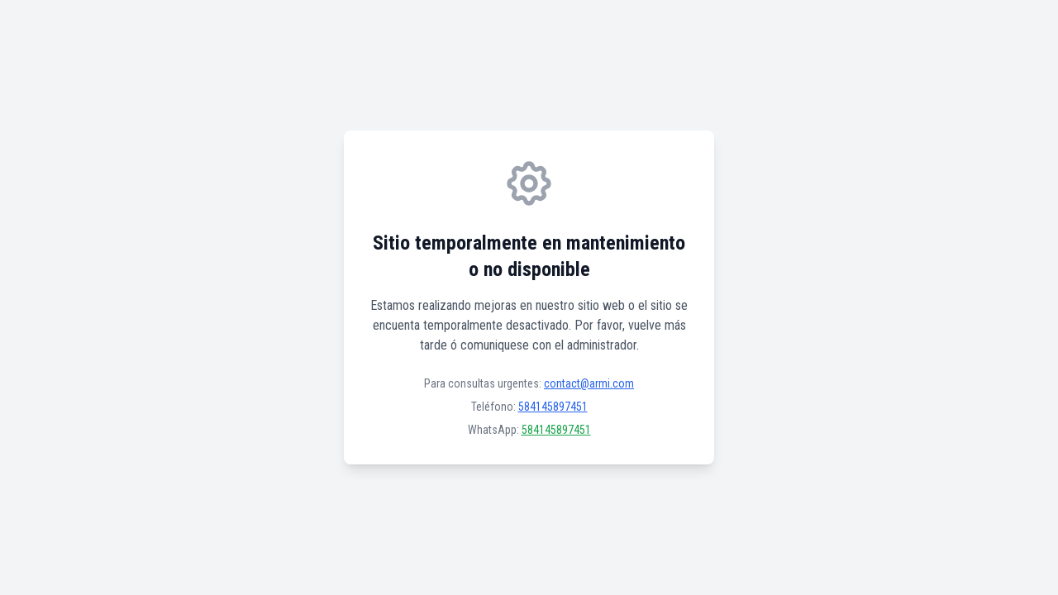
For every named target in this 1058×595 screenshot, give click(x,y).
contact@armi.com (589, 383)
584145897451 (553, 406)
